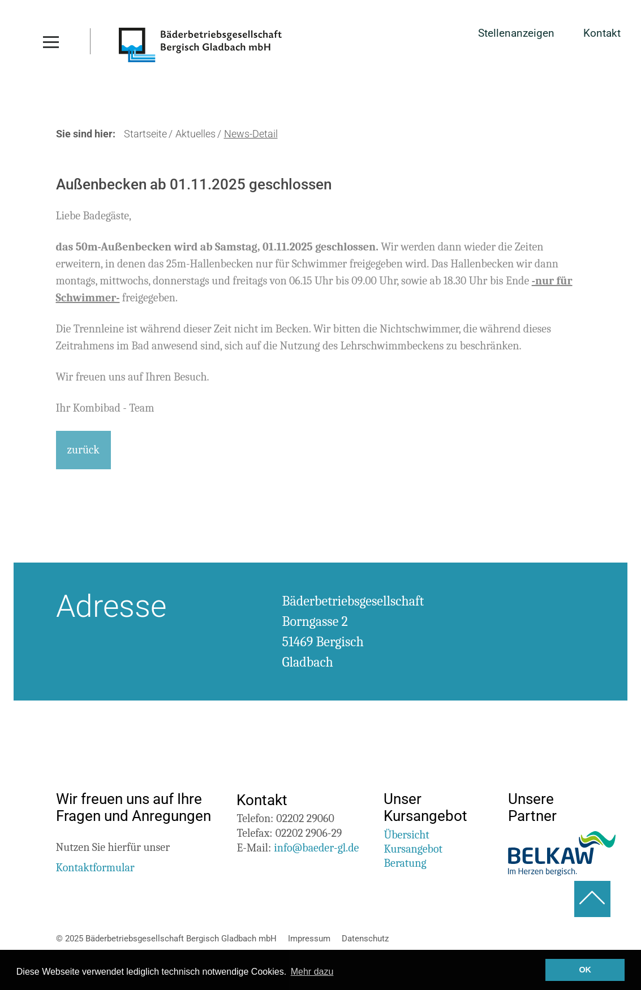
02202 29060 (305, 818)
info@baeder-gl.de (316, 847)
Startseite (145, 134)
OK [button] (585, 969)
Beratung (405, 863)
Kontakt (602, 34)
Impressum (309, 938)
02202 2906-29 (309, 833)
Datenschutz (365, 938)
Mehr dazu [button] (312, 971)
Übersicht (406, 834)
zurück (83, 449)
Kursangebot (413, 848)
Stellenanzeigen (516, 34)
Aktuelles (195, 134)
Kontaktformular (95, 867)
